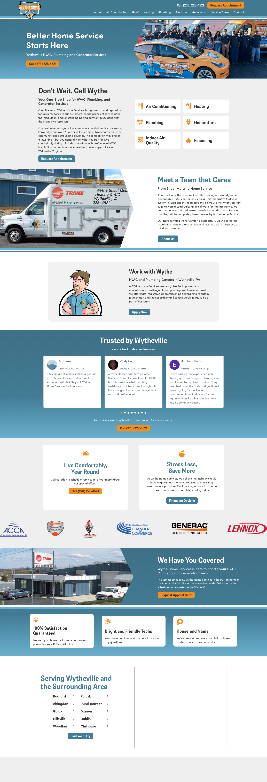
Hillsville (58, 732)
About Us (167, 240)
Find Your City (80, 750)
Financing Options (182, 506)
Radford (58, 710)
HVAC (135, 12)
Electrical (181, 12)
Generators (199, 12)
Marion (86, 725)
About (98, 12)
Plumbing (164, 12)
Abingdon (60, 717)
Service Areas (220, 12)
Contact (239, 12)
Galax (57, 725)
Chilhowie (88, 740)
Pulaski (85, 710)
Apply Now (137, 314)
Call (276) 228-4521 (190, 5)
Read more (207, 406)
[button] (121, 416)
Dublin (85, 732)
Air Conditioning (117, 12)
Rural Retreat (90, 717)
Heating (149, 12)
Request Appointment (225, 5)
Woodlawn (60, 740)
